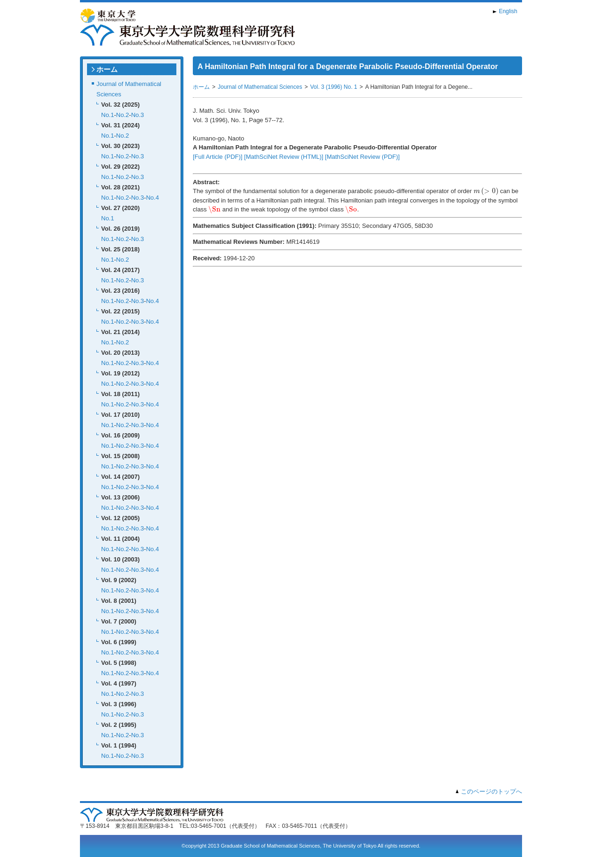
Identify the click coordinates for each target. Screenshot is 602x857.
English (508, 11)
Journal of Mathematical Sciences (260, 87)
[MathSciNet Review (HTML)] (283, 156)
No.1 (107, 114)
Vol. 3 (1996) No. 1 (333, 87)
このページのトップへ (491, 791)
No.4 (152, 197)
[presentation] (486, 191)
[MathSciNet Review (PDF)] (362, 156)
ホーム (107, 69)
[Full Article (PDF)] (217, 156)
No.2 (122, 114)
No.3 (137, 114)
